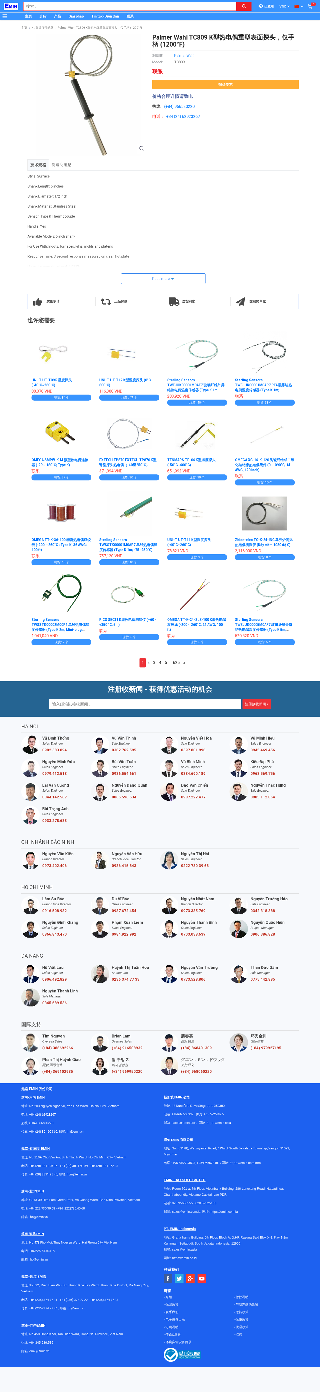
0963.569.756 (262, 773)
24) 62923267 (187, 116)
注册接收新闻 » (256, 704)
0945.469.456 (262, 750)
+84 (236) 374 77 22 (74, 1300)
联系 (130, 16)
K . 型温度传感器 (43, 28)
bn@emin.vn (39, 1217)
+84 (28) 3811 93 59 (74, 1166)
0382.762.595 (124, 750)
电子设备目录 (175, 1319)
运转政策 (241, 1312)
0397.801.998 (193, 750)
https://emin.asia (219, 1123)
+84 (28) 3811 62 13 (104, 1166)
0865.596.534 (124, 797)
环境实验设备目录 (178, 1342)
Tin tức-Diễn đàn (105, 16)
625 (176, 662)
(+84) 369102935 (57, 1071)
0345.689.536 (54, 1003)
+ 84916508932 (183, 1114)
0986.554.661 (124, 773)
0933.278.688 (54, 820)
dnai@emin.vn (39, 1351)
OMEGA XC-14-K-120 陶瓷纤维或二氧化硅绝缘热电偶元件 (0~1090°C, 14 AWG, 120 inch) (265, 465)
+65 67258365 (214, 1114)
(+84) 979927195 (265, 1048)
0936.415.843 (124, 865)
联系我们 (171, 1312)
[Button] (5, 16)
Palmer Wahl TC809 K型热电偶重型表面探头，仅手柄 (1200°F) (100, 28)
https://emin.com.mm (245, 1163)
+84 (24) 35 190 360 (43, 1131)
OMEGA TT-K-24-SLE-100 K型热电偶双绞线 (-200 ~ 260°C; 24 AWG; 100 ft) (196, 625)
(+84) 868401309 (196, 1048)
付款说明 (241, 1297)
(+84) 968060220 (196, 1071)
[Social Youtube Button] (202, 1278)
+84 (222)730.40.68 (71, 1208)
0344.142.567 (54, 797)
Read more (161, 279)
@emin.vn (41, 1259)
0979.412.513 (54, 773)
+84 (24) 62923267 (42, 1114)
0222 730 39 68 (195, 865)
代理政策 (241, 1327)
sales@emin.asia (184, 1123)
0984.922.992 (124, 934)
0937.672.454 (124, 911)
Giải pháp (76, 16)
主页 (28, 16)
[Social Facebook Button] (168, 1278)
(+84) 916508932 (127, 1048)
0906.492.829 (54, 979)
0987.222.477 (193, 797)
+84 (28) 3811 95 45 (43, 1174)
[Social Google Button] (190, 1278)
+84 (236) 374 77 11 (43, 1300)
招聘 (238, 1334)
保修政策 (241, 1319)
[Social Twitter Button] (179, 1278)
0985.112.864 (262, 797)
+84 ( (170, 116)
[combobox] (127, 6)
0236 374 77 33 (126, 979)
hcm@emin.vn (77, 1174)
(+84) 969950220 (127, 1071)
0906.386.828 (262, 934)
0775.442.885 (262, 979)
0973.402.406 (54, 865)
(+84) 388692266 (57, 1048)
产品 (57, 16)
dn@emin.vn (76, 1308)
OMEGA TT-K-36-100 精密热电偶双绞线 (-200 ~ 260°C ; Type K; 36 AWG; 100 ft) (61, 545)
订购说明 (171, 1327)
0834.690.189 (193, 773)
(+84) (169, 106)
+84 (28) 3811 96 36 (43, 1166)
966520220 (184, 106)
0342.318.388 (262, 911)
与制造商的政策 (246, 1304)
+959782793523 (183, 1163)
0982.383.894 (54, 750)
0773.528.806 (193, 979)
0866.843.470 (54, 934)
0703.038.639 (193, 934)
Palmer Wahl (184, 56)
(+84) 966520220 (41, 1123)
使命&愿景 (173, 1334)
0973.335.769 (193, 911)
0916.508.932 (54, 911)
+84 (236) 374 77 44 (43, 1308)
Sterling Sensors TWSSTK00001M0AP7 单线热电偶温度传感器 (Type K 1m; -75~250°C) (128, 545)
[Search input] (127, 6)
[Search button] (244, 6)
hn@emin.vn (75, 1131)
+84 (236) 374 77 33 (104, 1300)
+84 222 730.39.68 (42, 1208)
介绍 (43, 16)
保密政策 (171, 1304)
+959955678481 (208, 1163)
